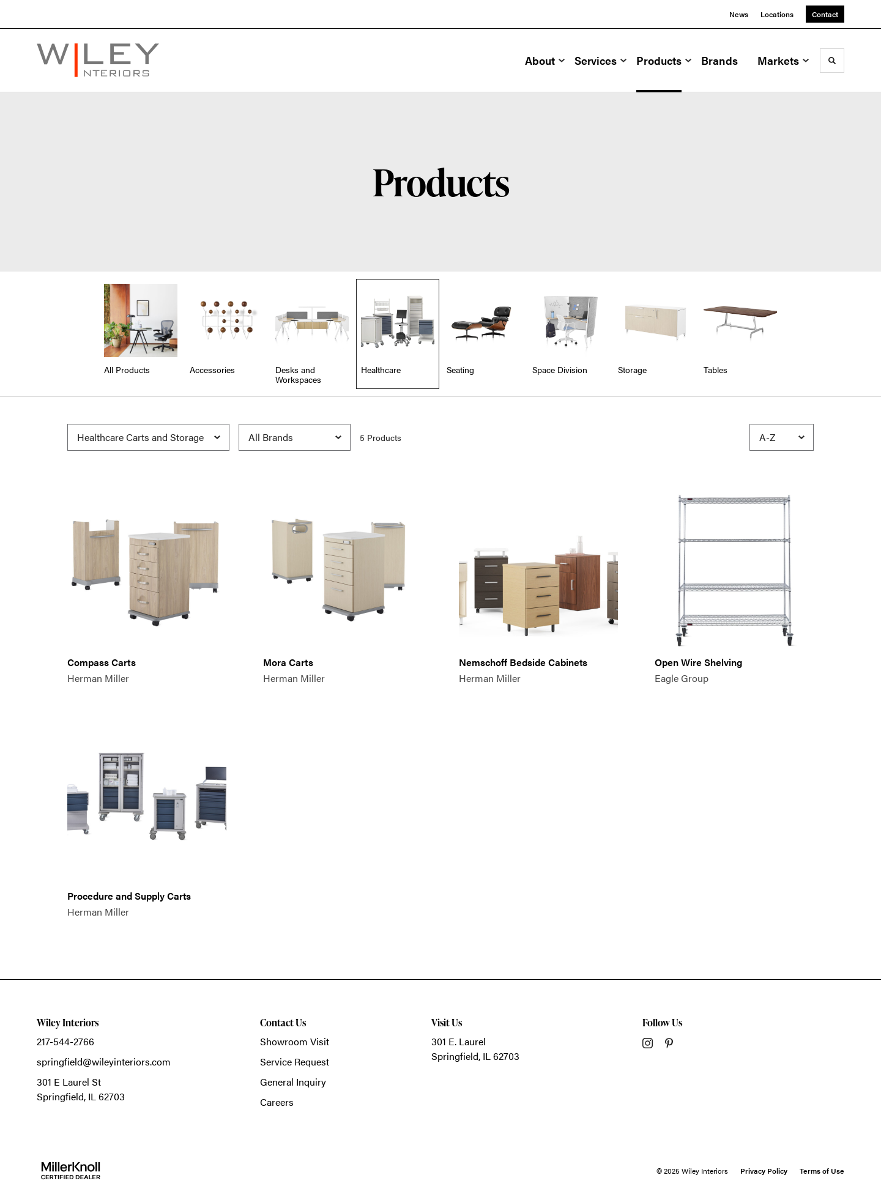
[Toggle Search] (832, 60)
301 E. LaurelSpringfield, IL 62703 (475, 1048)
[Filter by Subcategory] (148, 437)
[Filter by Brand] (295, 437)
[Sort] (781, 437)
